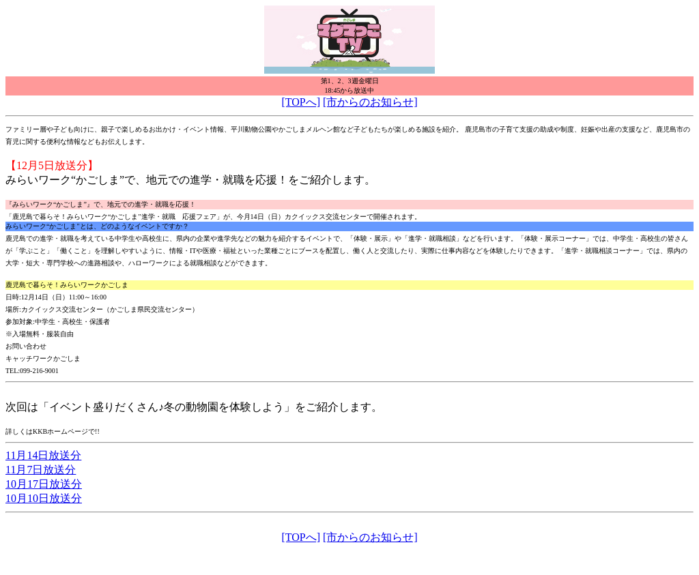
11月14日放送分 (43, 455)
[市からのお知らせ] (370, 102)
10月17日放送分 (43, 484)
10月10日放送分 (43, 498)
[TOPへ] (300, 102)
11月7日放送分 (40, 469)
